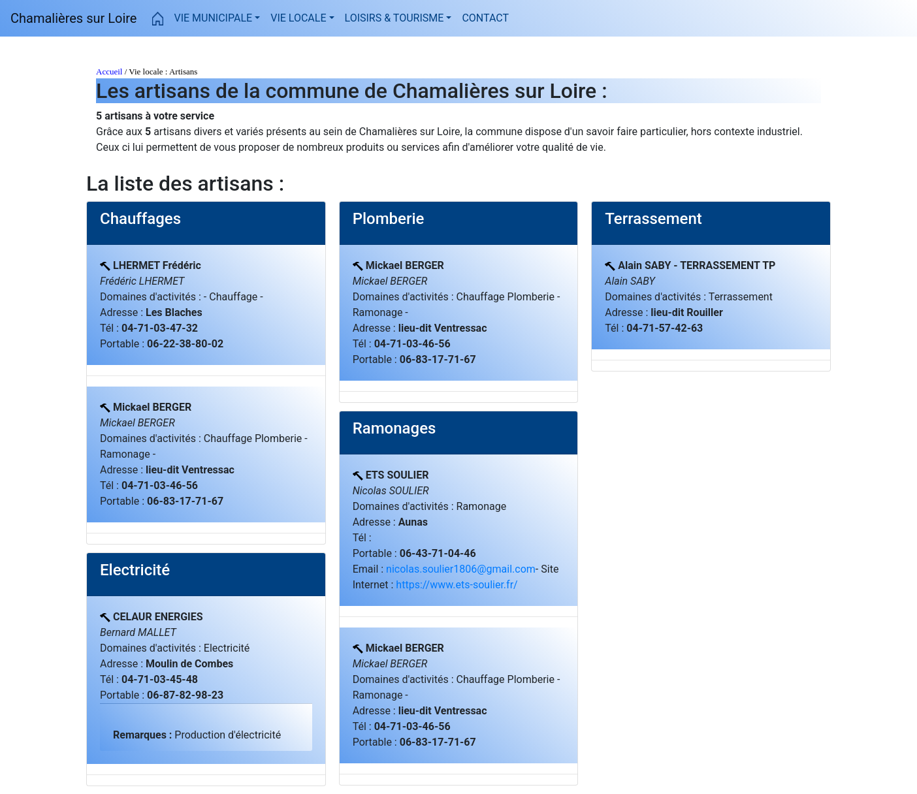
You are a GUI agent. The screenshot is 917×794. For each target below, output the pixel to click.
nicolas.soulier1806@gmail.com (461, 569)
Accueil (109, 71)
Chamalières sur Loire (73, 18)
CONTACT (485, 17)
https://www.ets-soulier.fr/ (456, 585)
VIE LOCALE (298, 18)
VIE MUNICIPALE (213, 18)
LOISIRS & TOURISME (394, 18)
